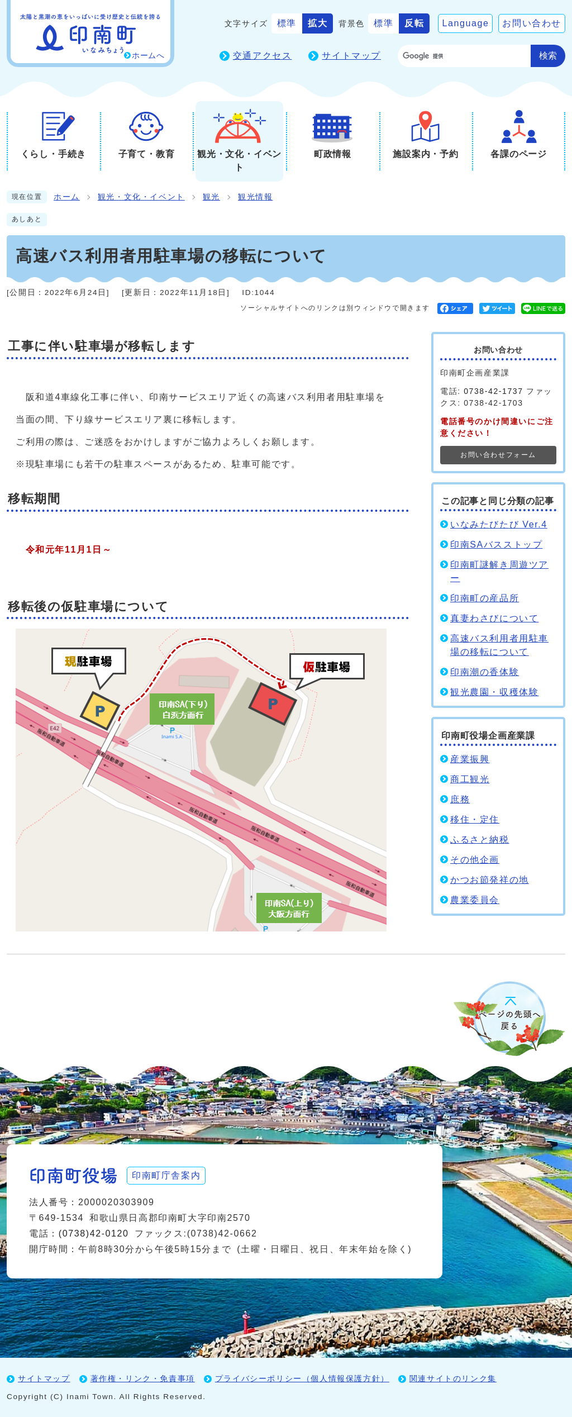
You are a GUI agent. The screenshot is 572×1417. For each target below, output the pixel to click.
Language (465, 23)
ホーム (67, 197)
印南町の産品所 (484, 598)
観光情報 (255, 197)
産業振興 (469, 759)
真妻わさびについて (494, 618)
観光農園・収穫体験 (494, 692)
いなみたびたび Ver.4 (498, 524)
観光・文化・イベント (141, 197)
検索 (548, 55)
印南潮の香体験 (484, 672)
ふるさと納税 (479, 839)
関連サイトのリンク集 (453, 1378)
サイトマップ (351, 55)
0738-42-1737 (493, 391)
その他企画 (474, 859)
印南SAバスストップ (496, 544)
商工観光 (469, 779)
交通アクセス (262, 55)
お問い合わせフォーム (498, 455)
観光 (211, 197)
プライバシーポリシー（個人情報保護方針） (302, 1378)
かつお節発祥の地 (489, 880)
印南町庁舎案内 (166, 1175)
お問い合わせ (531, 23)
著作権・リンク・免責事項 (142, 1378)
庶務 (460, 799)
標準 (287, 23)
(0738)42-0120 (94, 1233)
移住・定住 (474, 819)
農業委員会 (474, 900)
